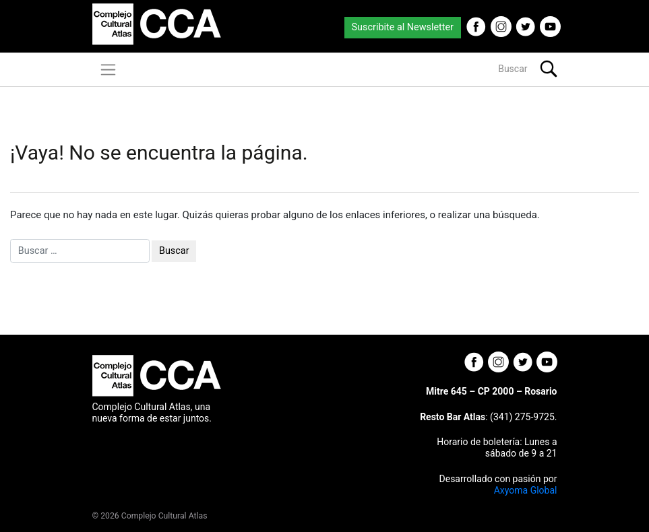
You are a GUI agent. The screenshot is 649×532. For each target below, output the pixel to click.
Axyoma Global (525, 490)
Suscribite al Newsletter (403, 27)
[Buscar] (467, 68)
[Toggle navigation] (108, 69)
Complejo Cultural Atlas (164, 516)
